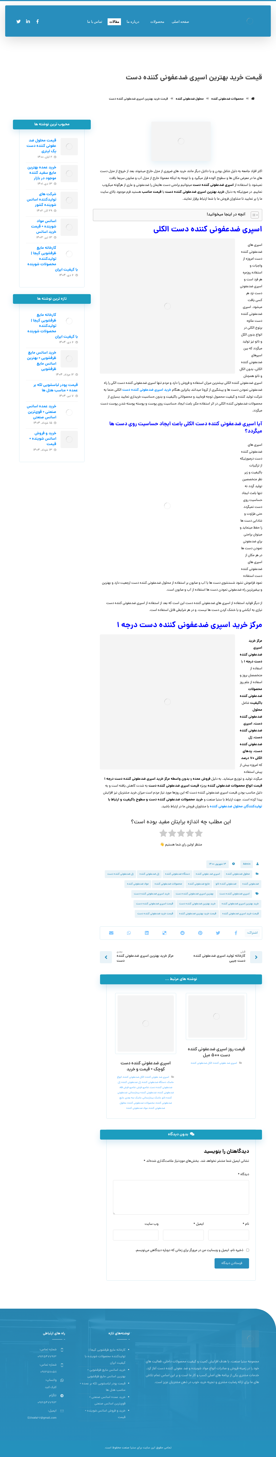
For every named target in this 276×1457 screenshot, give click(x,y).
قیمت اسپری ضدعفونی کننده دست (154, 904)
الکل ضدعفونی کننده (201, 1063)
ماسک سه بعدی (133, 1098)
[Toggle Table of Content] (253, 215)
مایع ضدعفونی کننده (199, 884)
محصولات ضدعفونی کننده (168, 884)
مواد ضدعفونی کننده (138, 884)
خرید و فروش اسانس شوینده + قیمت (42, 438)
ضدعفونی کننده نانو (226, 884)
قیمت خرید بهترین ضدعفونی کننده (197, 914)
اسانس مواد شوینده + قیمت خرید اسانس (43, 226)
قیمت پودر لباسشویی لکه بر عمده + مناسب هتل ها (55, 388)
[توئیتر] (18, 21)
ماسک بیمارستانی (152, 1098)
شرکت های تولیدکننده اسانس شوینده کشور (41, 199)
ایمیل (198, 1224)
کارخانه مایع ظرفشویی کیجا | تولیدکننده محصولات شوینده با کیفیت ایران (52, 259)
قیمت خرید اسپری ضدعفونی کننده (240, 914)
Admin (246, 864)
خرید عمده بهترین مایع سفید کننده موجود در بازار (41, 173)
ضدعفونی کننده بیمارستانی (143, 1093)
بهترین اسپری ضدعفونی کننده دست (194, 894)
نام (246, 1224)
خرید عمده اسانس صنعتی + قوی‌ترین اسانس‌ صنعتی (41, 411)
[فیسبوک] (37, 21)
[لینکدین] (28, 21)
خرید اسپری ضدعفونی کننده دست (152, 894)
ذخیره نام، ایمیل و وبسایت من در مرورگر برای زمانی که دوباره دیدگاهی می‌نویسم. (189, 1250)
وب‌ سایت (151, 1224)
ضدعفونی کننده (250, 884)
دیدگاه (243, 1174)
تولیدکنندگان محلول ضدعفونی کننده (236, 806)
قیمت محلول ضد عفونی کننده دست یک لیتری (41, 146)
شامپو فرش (143, 1088)
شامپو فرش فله (128, 1088)
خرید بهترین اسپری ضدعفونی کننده (240, 904)
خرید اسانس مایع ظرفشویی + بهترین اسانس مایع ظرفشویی (41, 361)
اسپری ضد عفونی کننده (208, 874)
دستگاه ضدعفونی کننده (177, 874)
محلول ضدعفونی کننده (238, 874)
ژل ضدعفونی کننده (149, 874)
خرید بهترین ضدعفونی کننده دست (197, 904)
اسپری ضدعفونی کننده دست (234, 894)
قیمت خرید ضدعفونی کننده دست (155, 914)
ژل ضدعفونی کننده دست (120, 874)
